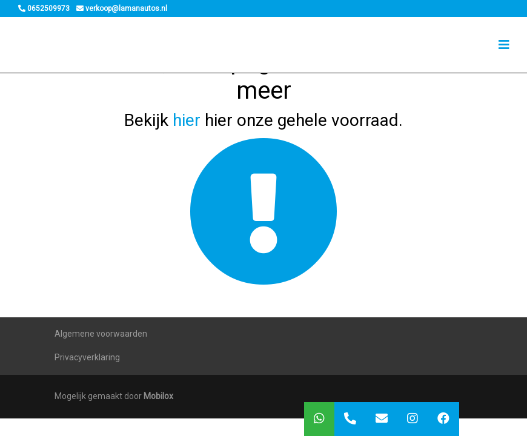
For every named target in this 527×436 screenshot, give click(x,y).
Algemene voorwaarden (101, 334)
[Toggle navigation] (504, 45)
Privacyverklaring (87, 357)
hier (187, 120)
